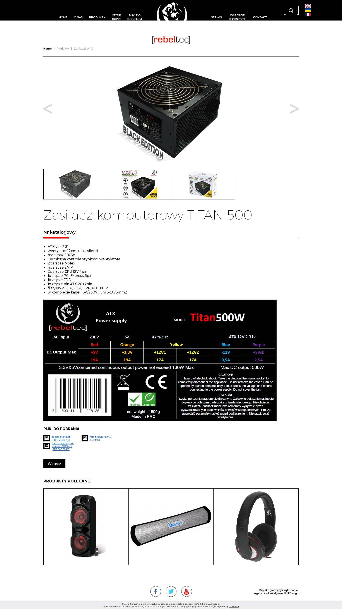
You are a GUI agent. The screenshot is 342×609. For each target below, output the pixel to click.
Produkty (97, 17)
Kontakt (260, 17)
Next (294, 109)
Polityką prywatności (207, 603)
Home (63, 17)
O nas (78, 17)
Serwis (216, 17)
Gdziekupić (116, 17)
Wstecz (54, 463)
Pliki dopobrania (134, 17)
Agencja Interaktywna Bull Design (276, 593)
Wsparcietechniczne (237, 17)
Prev (47, 109)
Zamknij (234, 606)
